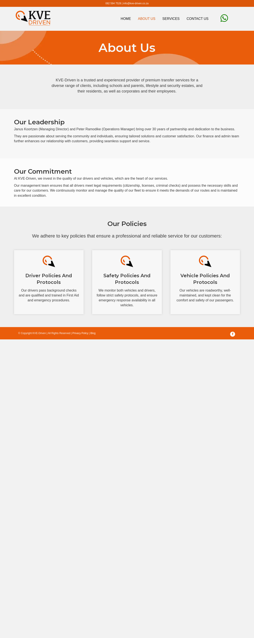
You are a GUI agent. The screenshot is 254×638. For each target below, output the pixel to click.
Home (126, 19)
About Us (146, 19)
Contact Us (198, 19)
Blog (93, 333)
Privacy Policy (80, 333)
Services (171, 19)
